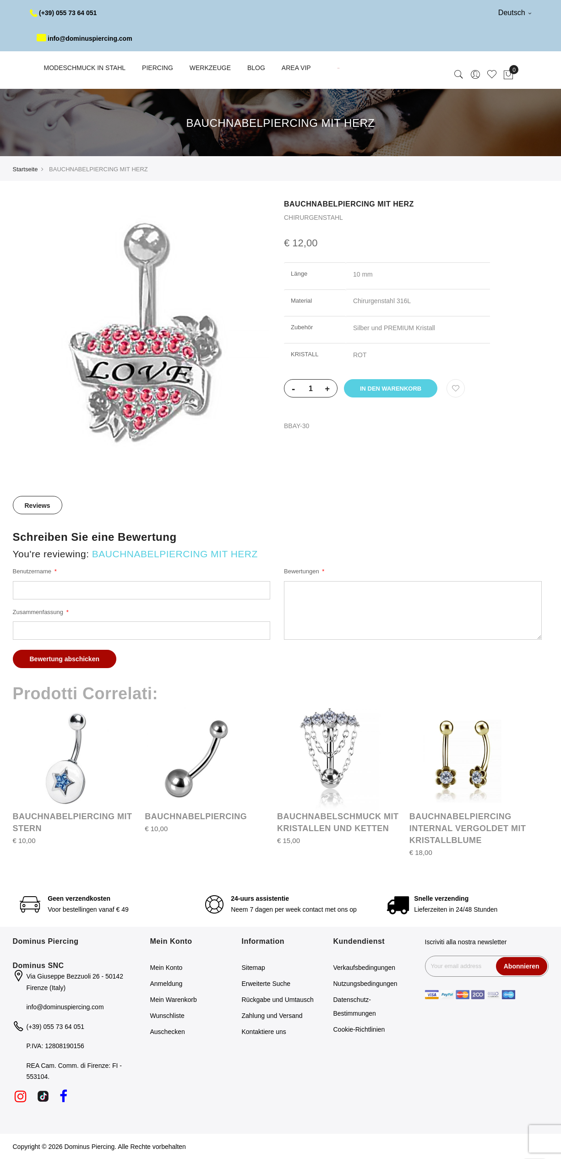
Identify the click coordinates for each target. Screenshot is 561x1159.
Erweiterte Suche (266, 983)
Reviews (37, 505)
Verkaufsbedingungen (364, 967)
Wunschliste (167, 1015)
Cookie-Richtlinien (359, 1029)
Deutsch (514, 12)
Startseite (25, 169)
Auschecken (167, 1031)
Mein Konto (166, 967)
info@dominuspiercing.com (84, 38)
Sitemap (253, 967)
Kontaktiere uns (264, 1031)
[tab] (37, 505)
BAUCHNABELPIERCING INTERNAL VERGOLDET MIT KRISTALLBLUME (467, 828)
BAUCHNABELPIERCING (196, 816)
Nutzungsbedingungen (365, 983)
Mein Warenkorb (173, 999)
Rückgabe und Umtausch (278, 999)
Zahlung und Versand (272, 1015)
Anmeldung (166, 983)
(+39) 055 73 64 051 (63, 12)
